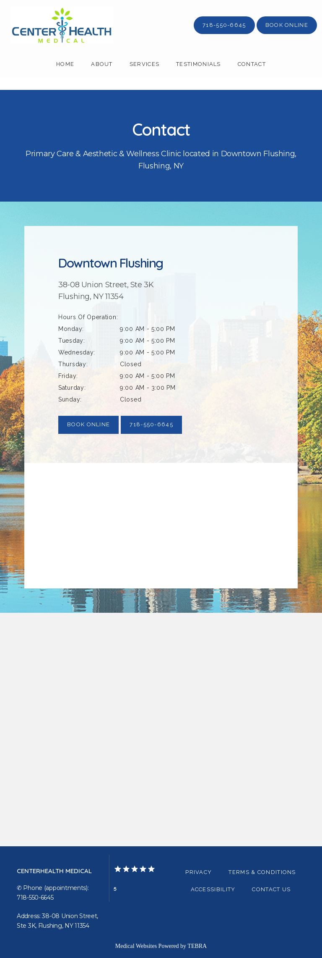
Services (144, 64)
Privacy (198, 872)
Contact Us (271, 889)
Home (65, 64)
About (102, 64)
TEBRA (197, 946)
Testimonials (198, 64)
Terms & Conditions (262, 872)
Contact (252, 64)
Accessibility (213, 889)
